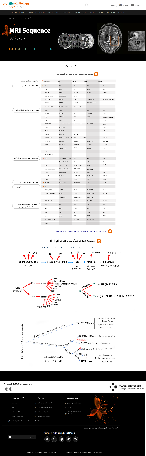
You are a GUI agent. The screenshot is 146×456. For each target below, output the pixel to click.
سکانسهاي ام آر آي (71, 66)
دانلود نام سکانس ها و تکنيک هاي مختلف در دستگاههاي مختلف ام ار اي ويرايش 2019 (81, 231)
